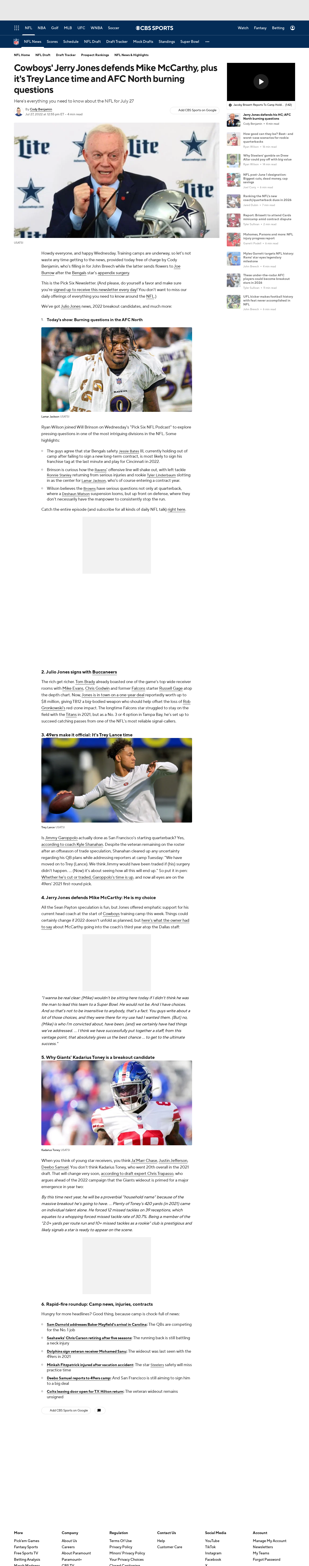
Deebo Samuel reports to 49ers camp (82, 1383)
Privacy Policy (120, 1552)
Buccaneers (104, 678)
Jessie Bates (130, 451)
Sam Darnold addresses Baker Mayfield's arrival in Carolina (103, 1330)
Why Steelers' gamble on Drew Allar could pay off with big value (267, 158)
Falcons (138, 693)
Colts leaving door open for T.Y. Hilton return (89, 1397)
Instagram (213, 1558)
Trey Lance (110, 740)
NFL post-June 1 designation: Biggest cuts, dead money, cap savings (265, 179)
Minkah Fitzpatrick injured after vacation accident (95, 1370)
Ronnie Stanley (60, 475)
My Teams (261, 1558)
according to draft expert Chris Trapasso (137, 1179)
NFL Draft (42, 55)
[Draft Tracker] (116, 41)
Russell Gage (171, 693)
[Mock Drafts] (143, 41)
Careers (68, 1552)
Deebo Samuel (55, 1172)
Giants (64, 1063)
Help (161, 1546)
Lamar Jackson (109, 480)
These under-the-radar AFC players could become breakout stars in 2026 (266, 279)
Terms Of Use (120, 1546)
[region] (261, 82)
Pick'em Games (26, 1546)
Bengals (79, 273)
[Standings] (167, 41)
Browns (90, 493)
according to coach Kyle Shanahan (72, 849)
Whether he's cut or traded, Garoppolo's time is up (87, 882)
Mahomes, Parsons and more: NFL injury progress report (268, 236)
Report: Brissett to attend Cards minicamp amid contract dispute (267, 217)
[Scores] (52, 41)
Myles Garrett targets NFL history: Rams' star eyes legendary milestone (268, 257)
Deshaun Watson (77, 499)
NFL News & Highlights (131, 55)
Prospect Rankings (95, 55)
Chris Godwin (97, 693)
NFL (150, 296)
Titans (71, 720)
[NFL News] (32, 41)
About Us (69, 1546)
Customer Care (169, 1552)
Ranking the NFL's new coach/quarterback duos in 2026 (267, 198)
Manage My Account (269, 1546)
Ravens (101, 469)
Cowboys (111, 919)
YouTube (212, 1546)
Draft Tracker (66, 55)
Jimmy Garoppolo (61, 843)
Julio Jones (71, 306)
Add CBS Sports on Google (197, 110)
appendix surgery (113, 273)
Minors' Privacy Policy (127, 1558)
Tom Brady (85, 687)
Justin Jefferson (173, 1166)
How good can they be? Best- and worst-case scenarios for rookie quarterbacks (268, 138)
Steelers (167, 1370)
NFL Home (22, 55)
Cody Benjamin (41, 109)
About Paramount (76, 1558)
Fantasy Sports (26, 1552)
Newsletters (263, 1552)
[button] (207, 41)
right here (176, 514)
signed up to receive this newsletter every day (95, 289)
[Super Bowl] (190, 41)
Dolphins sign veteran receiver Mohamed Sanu (91, 1356)
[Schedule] (71, 41)
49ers (52, 740)
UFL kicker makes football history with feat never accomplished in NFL (268, 301)
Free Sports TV (26, 1558)
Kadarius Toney (89, 1063)
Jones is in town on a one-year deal (113, 700)
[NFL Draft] (92, 41)
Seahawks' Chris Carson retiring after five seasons (94, 1343)
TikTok (210, 1552)
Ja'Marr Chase (144, 1166)
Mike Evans (72, 693)
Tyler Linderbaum (165, 475)
